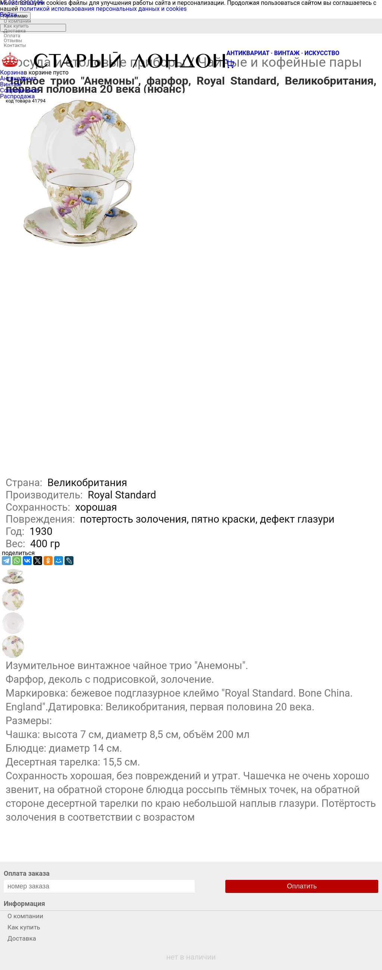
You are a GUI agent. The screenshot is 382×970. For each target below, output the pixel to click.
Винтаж (10, 84)
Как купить (16, 26)
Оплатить (302, 886)
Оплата (12, 35)
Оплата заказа (27, 873)
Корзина (12, 72)
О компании (17, 21)
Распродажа (17, 96)
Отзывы (13, 40)
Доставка (15, 31)
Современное (19, 90)
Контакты (15, 45)
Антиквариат (18, 78)
